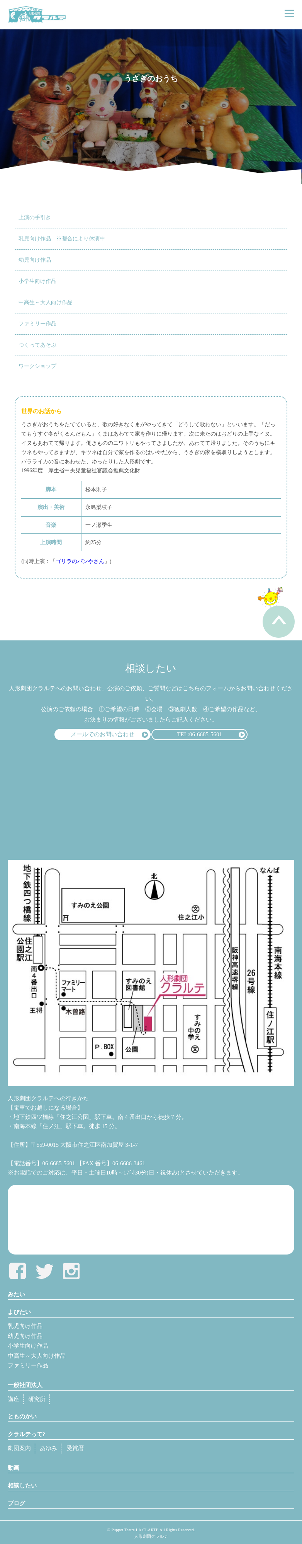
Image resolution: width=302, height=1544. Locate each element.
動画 (13, 1468)
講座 (13, 1399)
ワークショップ (37, 366)
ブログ (16, 1503)
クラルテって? (27, 1434)
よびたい (19, 1312)
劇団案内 (19, 1448)
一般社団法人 (25, 1385)
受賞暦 (75, 1448)
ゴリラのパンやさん (80, 561)
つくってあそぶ (37, 345)
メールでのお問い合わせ (102, 734)
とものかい (22, 1416)
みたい (16, 1294)
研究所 (37, 1399)
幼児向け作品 (35, 260)
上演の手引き (35, 217)
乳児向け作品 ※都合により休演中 (62, 239)
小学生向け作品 (37, 281)
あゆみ (48, 1448)
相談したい (22, 1486)
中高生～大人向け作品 (46, 302)
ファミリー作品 (37, 324)
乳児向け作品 (25, 1326)
